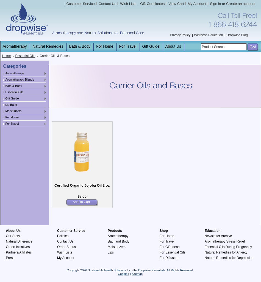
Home (6, 56)
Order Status (66, 247)
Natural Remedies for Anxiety (226, 252)
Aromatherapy (25, 73)
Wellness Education (208, 35)
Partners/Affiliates (19, 252)
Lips (111, 252)
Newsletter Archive (218, 236)
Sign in (215, 4)
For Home (25, 117)
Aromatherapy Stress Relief (225, 241)
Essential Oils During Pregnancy (228, 247)
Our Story (13, 236)
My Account (197, 4)
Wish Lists (64, 252)
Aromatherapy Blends (25, 80)
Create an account (240, 4)
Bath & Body (25, 86)
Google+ (123, 273)
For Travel (25, 124)
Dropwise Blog (237, 35)
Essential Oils (25, 56)
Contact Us (65, 241)
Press (10, 258)
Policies (62, 236)
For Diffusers (169, 258)
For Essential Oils (172, 252)
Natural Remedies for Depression (229, 258)
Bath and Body (118, 241)
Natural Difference (19, 241)
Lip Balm (11, 104)
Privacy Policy (180, 35)
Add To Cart (81, 202)
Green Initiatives (18, 247)
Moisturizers (25, 111)
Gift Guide (25, 99)
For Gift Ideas (170, 247)
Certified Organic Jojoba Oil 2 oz (82, 185)
